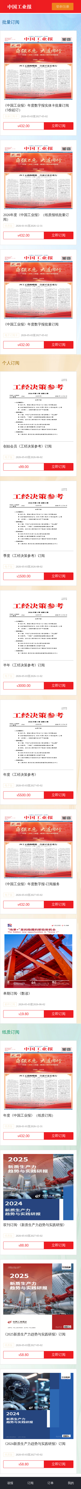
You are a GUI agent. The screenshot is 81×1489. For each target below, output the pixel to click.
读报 (10, 1483)
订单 (51, 1483)
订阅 (30, 1483)
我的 (71, 1483)
